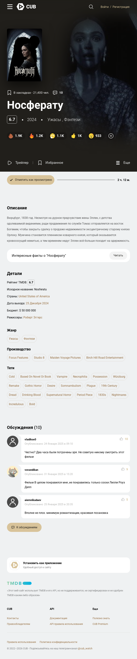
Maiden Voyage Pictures (65, 357)
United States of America (34, 296)
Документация (58, 618)
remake (14, 385)
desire (51, 385)
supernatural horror (58, 395)
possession (100, 376)
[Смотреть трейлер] (18, 163)
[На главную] (26, 6)
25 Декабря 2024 (37, 303)
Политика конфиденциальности (58, 642)
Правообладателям (18, 624)
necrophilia (80, 376)
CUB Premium (100, 624)
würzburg (119, 376)
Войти (105, 6)
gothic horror (33, 385)
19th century (109, 385)
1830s (102, 395)
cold (12, 376)
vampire (62, 376)
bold (32, 404)
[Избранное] (50, 163)
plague (91, 385)
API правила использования (66, 624)
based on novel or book (35, 376)
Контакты (13, 618)
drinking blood (31, 395)
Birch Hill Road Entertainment (104, 357)
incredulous (16, 404)
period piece (84, 395)
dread (12, 395)
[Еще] (122, 163)
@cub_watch (85, 648)
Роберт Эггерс (32, 317)
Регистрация (121, 6)
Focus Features (18, 357)
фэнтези (72, 119)
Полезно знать (101, 618)
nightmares (119, 395)
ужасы (54, 119)
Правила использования (21, 642)
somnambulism (71, 385)
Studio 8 (39, 357)
